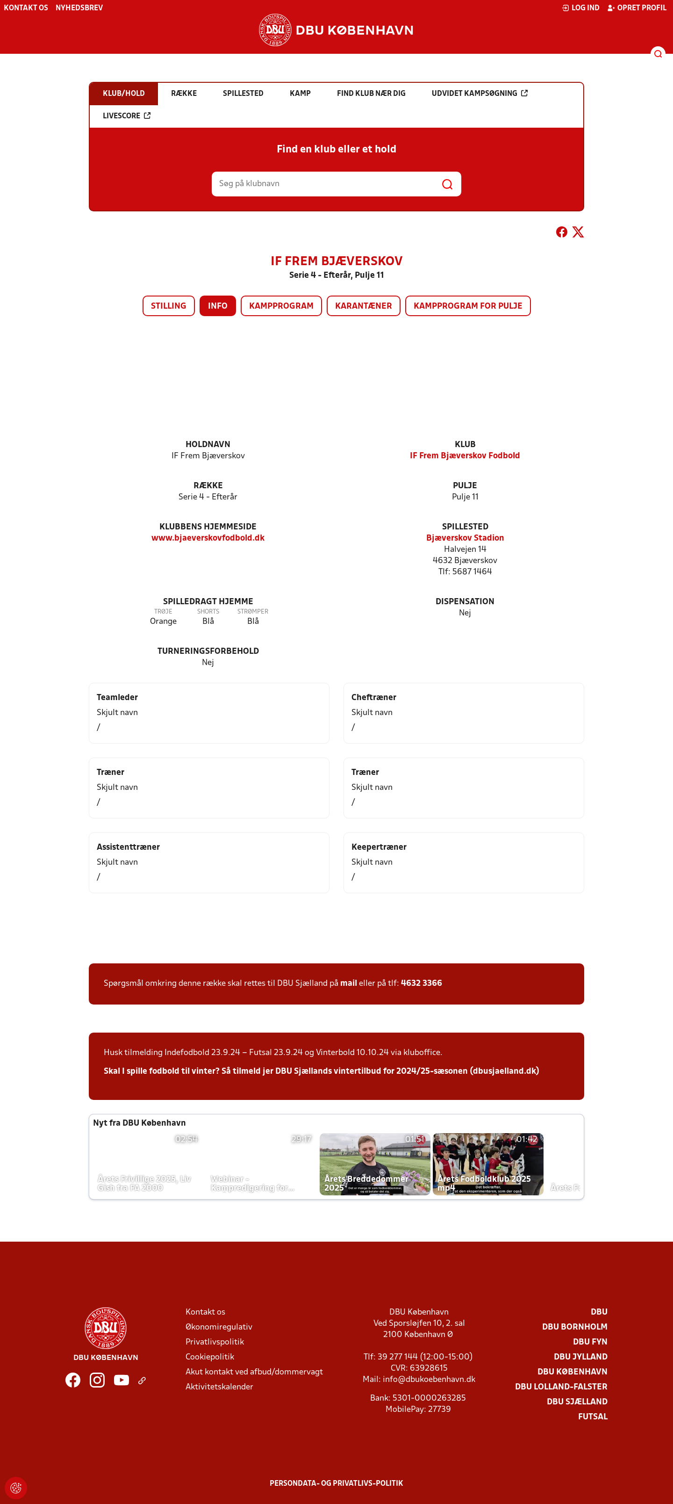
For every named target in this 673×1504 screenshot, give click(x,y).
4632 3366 (421, 984)
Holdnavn (208, 445)
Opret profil (636, 8)
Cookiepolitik (210, 1357)
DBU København (572, 1372)
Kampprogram (281, 307)
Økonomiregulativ (219, 1327)
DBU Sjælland (577, 1402)
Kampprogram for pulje (468, 307)
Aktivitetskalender (219, 1387)
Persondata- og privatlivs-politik (336, 1484)
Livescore (126, 116)
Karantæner (363, 307)
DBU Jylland (581, 1357)
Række (208, 486)
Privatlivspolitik (215, 1342)
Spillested (465, 527)
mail (348, 984)
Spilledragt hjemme (208, 602)
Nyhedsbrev (79, 8)
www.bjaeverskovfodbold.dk (208, 538)
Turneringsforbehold (208, 652)
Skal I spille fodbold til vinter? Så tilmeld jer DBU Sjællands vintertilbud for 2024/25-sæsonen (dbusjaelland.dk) (321, 1072)
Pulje (465, 486)
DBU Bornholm (575, 1327)
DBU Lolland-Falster (561, 1387)
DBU (599, 1312)
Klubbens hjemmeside (208, 527)
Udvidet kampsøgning (480, 93)
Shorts (208, 612)
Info (218, 307)
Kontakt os (26, 8)
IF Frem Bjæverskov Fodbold (465, 456)
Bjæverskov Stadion (465, 538)
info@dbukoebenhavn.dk (429, 1380)
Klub (465, 445)
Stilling (168, 307)
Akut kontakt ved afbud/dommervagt (254, 1372)
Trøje (163, 612)
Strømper (252, 612)
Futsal (593, 1417)
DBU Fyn (590, 1342)
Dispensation (465, 602)
